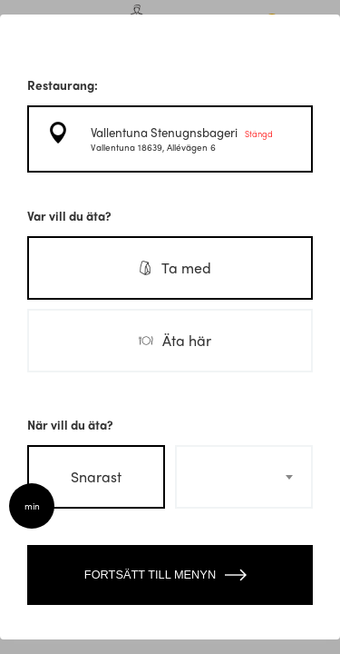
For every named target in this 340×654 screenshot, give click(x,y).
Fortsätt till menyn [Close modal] (170, 575)
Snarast (96, 476)
